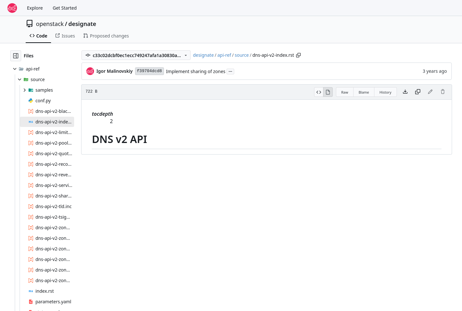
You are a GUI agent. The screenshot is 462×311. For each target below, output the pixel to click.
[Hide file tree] (15, 55)
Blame (364, 92)
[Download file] (405, 92)
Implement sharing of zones (196, 71)
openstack (50, 24)
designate (82, 24)
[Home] (12, 8)
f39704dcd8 (149, 71)
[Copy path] (298, 55)
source (242, 55)
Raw (344, 92)
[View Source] (318, 92)
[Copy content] (418, 92)
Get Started (65, 8)
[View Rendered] (328, 92)
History (385, 92)
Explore (35, 8)
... (230, 71)
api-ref (224, 55)
